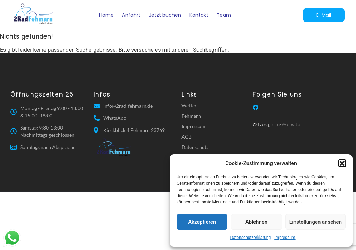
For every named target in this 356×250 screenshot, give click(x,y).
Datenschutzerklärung (250, 237)
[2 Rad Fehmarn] (34, 13)
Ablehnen (256, 222)
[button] (342, 163)
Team (224, 14)
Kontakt (198, 14)
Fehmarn (191, 116)
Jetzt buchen (165, 14)
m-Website (288, 124)
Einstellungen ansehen (315, 222)
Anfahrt (131, 14)
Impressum (284, 237)
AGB (186, 137)
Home (106, 14)
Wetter (189, 105)
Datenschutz (195, 147)
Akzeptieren (202, 222)
